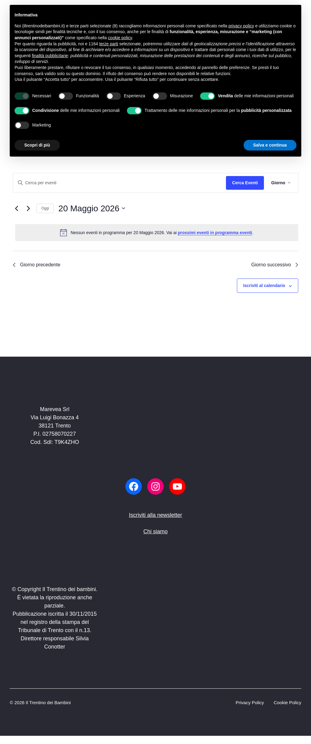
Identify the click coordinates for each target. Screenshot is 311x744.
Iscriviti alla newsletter (155, 515)
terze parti (108, 43)
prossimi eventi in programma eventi (215, 232)
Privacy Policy (250, 702)
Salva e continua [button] (270, 145)
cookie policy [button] (120, 37)
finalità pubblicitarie (50, 55)
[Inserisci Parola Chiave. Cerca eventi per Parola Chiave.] (119, 182)
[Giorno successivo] (28, 208)
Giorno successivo (274, 264)
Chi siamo (155, 531)
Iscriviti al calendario (264, 285)
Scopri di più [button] (37, 145)
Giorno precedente (36, 264)
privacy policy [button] (241, 25)
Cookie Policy (287, 702)
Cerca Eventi (245, 182)
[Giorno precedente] (16, 208)
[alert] (156, 232)
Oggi (45, 208)
